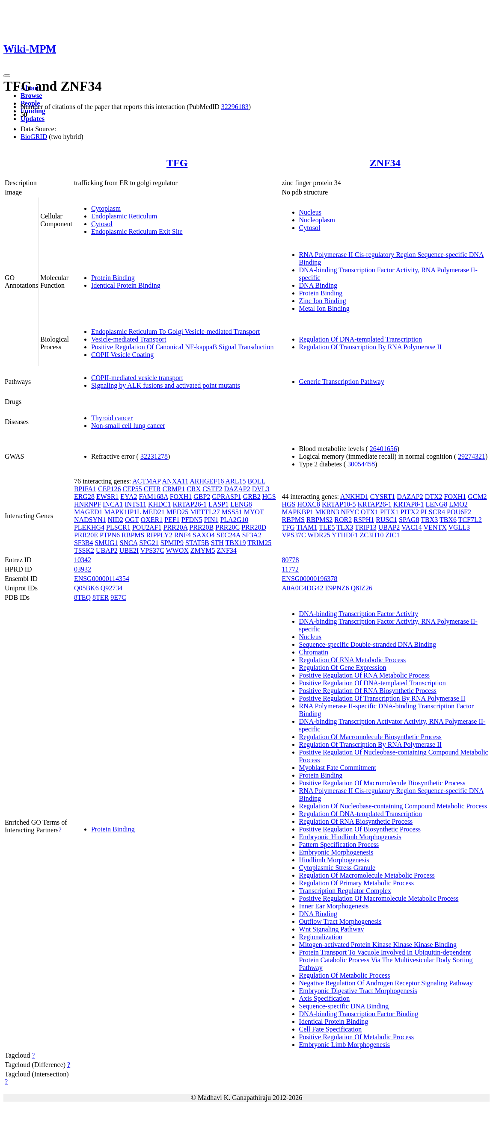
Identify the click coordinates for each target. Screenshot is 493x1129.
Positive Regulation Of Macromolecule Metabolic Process (379, 898)
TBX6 (448, 519)
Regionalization (320, 936)
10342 (82, 559)
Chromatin (313, 652)
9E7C (118, 597)
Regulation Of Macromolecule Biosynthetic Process (370, 736)
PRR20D (253, 527)
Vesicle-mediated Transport (128, 339)
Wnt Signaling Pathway (331, 929)
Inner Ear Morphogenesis (334, 906)
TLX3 (344, 527)
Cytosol (102, 223)
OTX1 (369, 512)
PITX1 (389, 512)
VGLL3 (459, 527)
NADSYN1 (90, 519)
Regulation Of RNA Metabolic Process (352, 659)
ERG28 (84, 496)
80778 (290, 559)
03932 (82, 569)
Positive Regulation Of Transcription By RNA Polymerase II (382, 698)
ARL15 (235, 481)
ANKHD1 (354, 496)
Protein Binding (113, 277)
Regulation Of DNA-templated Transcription (360, 339)
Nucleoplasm (317, 220)
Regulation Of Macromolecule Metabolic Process (367, 875)
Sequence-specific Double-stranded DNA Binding (367, 644)
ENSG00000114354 (101, 578)
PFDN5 (191, 519)
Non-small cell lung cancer (128, 425)
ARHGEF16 (207, 481)
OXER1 (152, 519)
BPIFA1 (85, 488)
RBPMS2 (319, 519)
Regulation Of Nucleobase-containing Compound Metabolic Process (393, 806)
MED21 (154, 512)
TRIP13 (366, 527)
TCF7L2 (470, 519)
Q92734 (112, 588)
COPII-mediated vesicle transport (137, 377)
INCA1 (113, 504)
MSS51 (232, 512)
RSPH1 (363, 519)
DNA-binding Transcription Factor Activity (359, 613)
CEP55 (132, 488)
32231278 (154, 456)
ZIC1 (392, 535)
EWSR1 (107, 496)
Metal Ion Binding (324, 308)
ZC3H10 (371, 535)
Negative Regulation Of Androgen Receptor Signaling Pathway (386, 983)
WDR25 (318, 535)
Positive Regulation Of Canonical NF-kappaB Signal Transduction (182, 347)
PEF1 (172, 519)
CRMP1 (174, 488)
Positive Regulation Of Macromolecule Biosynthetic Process (382, 783)
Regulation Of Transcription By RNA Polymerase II (370, 347)
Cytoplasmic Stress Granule (337, 867)
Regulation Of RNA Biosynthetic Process (356, 821)
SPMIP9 (172, 542)
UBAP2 (107, 550)
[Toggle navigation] (6, 75)
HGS (269, 496)
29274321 (471, 456)
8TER (100, 597)
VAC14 (411, 527)
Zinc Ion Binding (322, 300)
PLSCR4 (433, 512)
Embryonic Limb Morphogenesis (344, 1044)
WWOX (177, 550)
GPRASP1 (226, 496)
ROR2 (343, 519)
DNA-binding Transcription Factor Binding (359, 1013)
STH (217, 542)
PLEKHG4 (89, 527)
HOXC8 (308, 504)
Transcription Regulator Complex (345, 890)
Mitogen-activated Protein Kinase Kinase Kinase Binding (378, 944)
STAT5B (197, 542)
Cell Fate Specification (330, 1029)
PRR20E (86, 535)
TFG (176, 162)
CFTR (152, 488)
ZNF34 (385, 162)
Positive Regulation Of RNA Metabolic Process (364, 675)
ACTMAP (146, 481)
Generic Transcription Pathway (341, 381)
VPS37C (152, 550)
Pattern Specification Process (339, 844)
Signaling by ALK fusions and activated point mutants (165, 385)
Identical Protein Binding (125, 285)
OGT (132, 519)
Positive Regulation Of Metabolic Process (356, 1037)
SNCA (129, 542)
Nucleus (310, 212)
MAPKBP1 (298, 512)
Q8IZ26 (361, 588)
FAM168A (153, 496)
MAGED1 (88, 512)
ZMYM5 (202, 550)
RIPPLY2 (159, 535)
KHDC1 (159, 504)
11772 (290, 569)
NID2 (115, 519)
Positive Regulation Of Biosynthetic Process (360, 829)
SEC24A (229, 535)
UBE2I (129, 550)
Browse (31, 95)
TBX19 (236, 542)
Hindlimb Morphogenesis (334, 860)
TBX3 (429, 519)
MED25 (177, 512)
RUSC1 (386, 519)
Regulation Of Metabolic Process (344, 975)
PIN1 (211, 519)
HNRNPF (87, 504)
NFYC (350, 512)
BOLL (256, 481)
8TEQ (82, 597)
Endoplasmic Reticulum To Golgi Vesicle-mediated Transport (175, 331)
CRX (194, 488)
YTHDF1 (345, 535)
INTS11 (135, 504)
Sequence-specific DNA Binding (344, 1006)
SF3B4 (83, 542)
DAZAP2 (237, 488)
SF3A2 (251, 535)
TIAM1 (307, 527)
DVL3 (261, 488)
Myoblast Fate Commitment (337, 767)
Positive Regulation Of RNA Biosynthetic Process (368, 690)
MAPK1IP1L (122, 512)
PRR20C (227, 527)
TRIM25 (259, 542)
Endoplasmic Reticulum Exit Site (137, 231)
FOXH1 (181, 496)
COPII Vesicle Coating (122, 354)
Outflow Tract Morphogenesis (340, 921)
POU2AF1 (146, 527)
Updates (33, 118)
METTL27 (205, 512)
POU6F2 (459, 512)
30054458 (361, 464)
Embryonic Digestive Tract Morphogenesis (358, 990)
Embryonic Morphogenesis (336, 852)
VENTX (435, 527)
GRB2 (252, 496)
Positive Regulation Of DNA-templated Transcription (372, 683)
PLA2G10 (234, 519)
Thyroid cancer (112, 418)
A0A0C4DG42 (303, 588)
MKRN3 (327, 512)
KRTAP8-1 (408, 504)
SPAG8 (409, 519)
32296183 (235, 106)
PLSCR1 (118, 527)
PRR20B (201, 527)
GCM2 (477, 496)
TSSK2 (84, 550)
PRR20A (175, 527)
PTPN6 (110, 535)
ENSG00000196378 (310, 578)
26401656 (383, 448)
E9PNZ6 (337, 588)
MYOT (254, 512)
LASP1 (218, 504)
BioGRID (34, 136)
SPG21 (148, 542)
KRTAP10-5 (339, 504)
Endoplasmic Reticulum (124, 216)
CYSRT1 (382, 496)
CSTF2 (212, 488)
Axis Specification (324, 998)
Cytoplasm (106, 208)
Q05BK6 (86, 588)
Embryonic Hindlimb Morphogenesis (350, 836)
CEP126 (109, 488)
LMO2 (458, 504)
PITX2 (410, 512)
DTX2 (434, 496)
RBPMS (133, 535)
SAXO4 (204, 535)
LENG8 (241, 504)
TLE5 (327, 527)
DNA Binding (318, 285)
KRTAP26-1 (189, 504)
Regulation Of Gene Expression (342, 667)
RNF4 (182, 535)
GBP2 (201, 496)
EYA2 (128, 496)
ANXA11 (175, 481)
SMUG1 (106, 542)
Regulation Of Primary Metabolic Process (356, 883)
